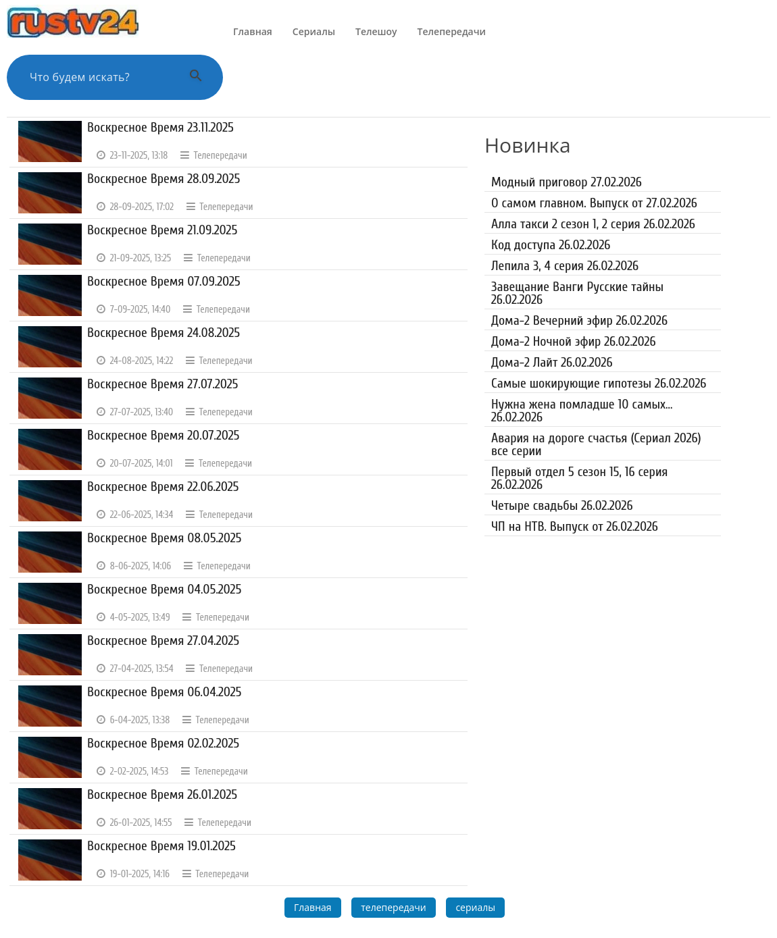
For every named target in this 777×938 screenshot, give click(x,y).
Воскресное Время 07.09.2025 (164, 281)
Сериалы (314, 31)
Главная (252, 31)
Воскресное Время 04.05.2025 (164, 589)
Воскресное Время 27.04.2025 (163, 640)
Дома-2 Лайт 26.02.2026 (552, 362)
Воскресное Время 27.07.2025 (162, 384)
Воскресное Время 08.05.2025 (164, 538)
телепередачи (393, 907)
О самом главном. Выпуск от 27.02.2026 (594, 203)
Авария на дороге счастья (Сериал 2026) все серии (596, 444)
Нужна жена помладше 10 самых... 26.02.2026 (581, 410)
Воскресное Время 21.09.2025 (162, 230)
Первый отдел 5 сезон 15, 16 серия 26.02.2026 (579, 478)
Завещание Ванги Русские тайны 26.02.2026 (577, 293)
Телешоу (376, 31)
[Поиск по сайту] (98, 77)
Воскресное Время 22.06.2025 (163, 486)
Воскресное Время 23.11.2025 (160, 127)
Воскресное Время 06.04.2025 (164, 692)
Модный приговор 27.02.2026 (566, 182)
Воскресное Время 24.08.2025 (163, 332)
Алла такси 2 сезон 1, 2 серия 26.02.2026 (593, 224)
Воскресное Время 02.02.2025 (163, 743)
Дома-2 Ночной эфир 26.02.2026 (573, 341)
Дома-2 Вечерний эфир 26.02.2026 (579, 320)
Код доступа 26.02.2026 (550, 245)
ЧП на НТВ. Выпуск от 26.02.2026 (574, 526)
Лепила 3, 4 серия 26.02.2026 (564, 265)
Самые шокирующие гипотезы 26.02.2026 (598, 383)
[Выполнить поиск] (195, 77)
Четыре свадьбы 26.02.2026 (562, 505)
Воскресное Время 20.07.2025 (163, 435)
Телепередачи (452, 31)
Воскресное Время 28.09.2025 (163, 178)
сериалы (475, 907)
